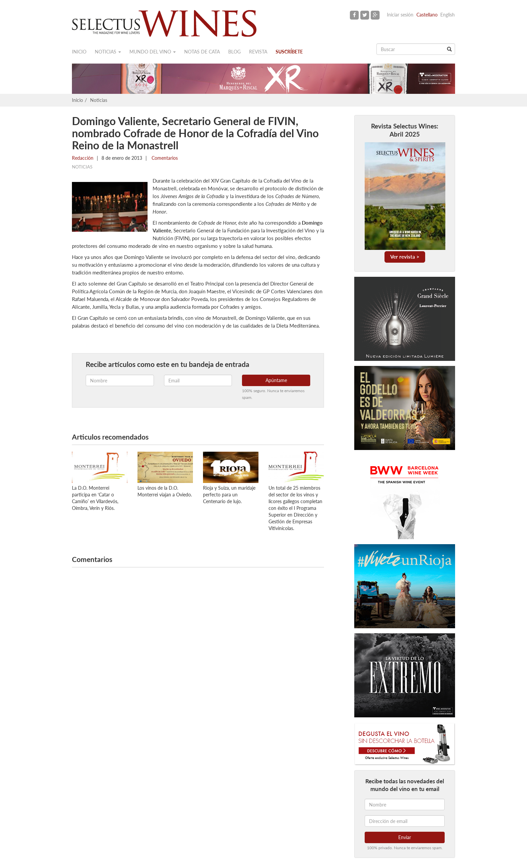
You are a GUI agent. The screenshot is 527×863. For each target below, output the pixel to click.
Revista (258, 51)
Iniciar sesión (400, 14)
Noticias (108, 51)
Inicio (79, 51)
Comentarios (164, 158)
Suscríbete (289, 51)
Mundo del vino (152, 51)
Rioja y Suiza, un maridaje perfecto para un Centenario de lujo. (229, 494)
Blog (234, 51)
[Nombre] (405, 804)
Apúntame (276, 380)
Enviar (404, 837)
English (447, 14)
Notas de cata (202, 51)
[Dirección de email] (405, 821)
